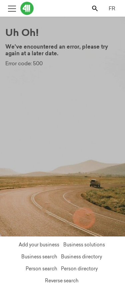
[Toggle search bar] (95, 8)
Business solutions (84, 245)
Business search (39, 257)
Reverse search (61, 281)
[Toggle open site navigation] (12, 8)
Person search (41, 269)
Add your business (39, 245)
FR (112, 8)
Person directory (79, 269)
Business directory (81, 257)
